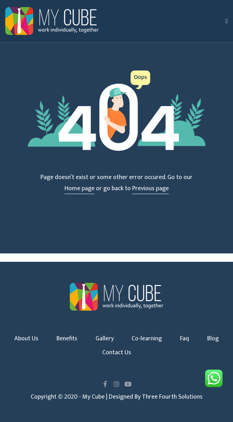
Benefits (67, 338)
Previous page (150, 188)
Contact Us (116, 352)
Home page (80, 188)
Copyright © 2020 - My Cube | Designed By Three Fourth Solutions (117, 397)
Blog (213, 338)
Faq (184, 338)
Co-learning (146, 338)
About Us (26, 338)
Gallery (105, 338)
